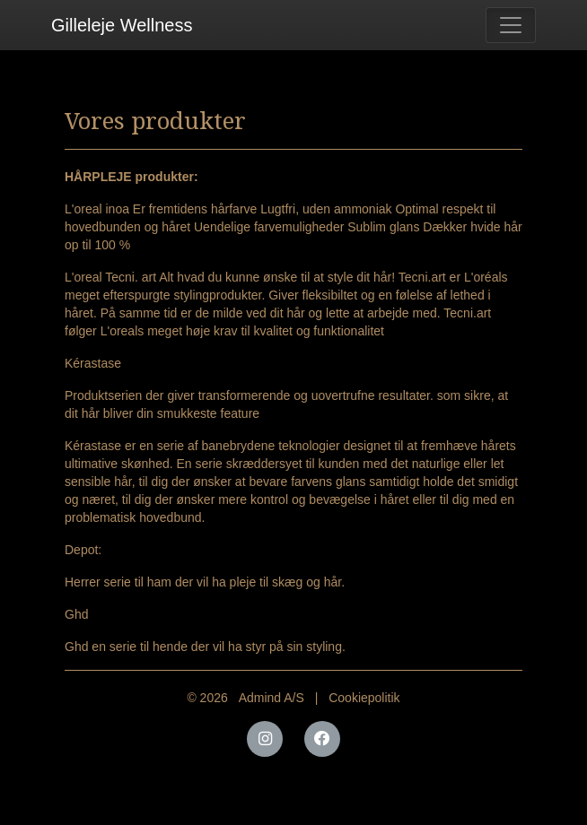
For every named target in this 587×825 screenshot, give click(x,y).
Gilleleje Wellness (121, 25)
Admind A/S (271, 697)
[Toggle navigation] (511, 25)
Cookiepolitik (364, 697)
